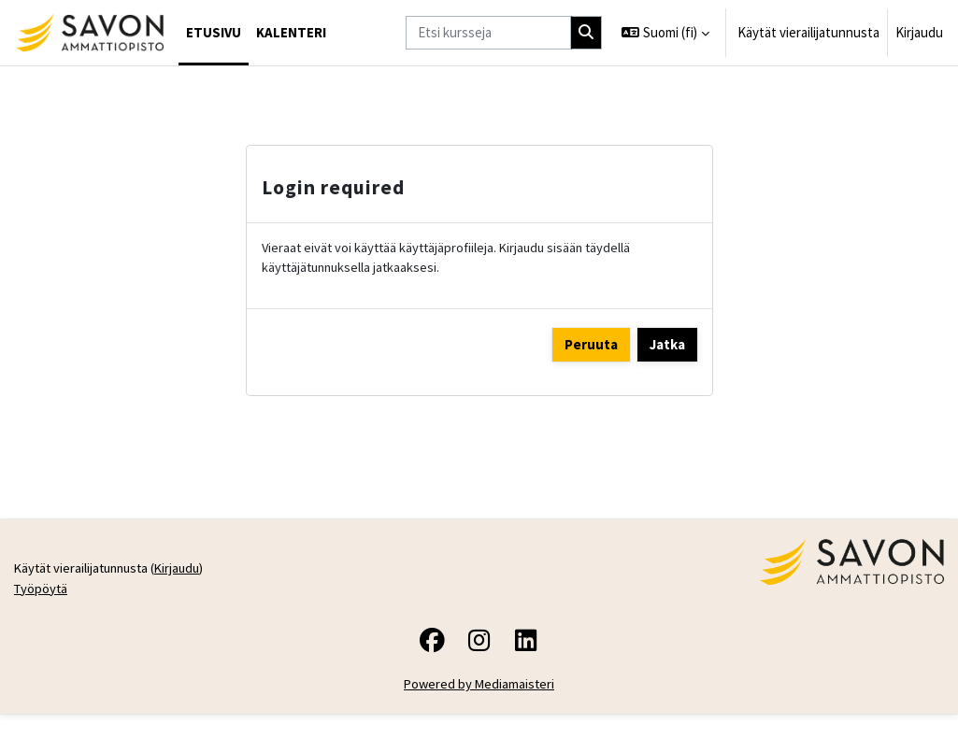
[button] (665, 32)
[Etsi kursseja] (488, 33)
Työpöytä (42, 678)
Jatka (667, 345)
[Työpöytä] (89, 32)
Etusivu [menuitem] (213, 32)
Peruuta (591, 345)
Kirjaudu (919, 32)
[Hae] (587, 33)
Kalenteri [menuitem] (291, 32)
